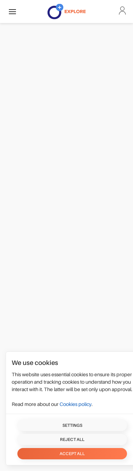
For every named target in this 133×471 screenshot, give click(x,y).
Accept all (72, 453)
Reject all (72, 439)
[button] (12, 11)
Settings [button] (72, 425)
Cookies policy (76, 404)
